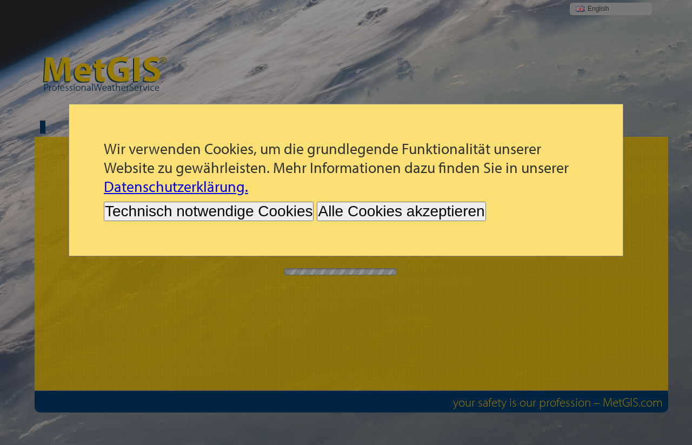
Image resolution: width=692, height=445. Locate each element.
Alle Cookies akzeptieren (401, 211)
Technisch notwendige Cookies (208, 211)
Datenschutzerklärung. (176, 186)
